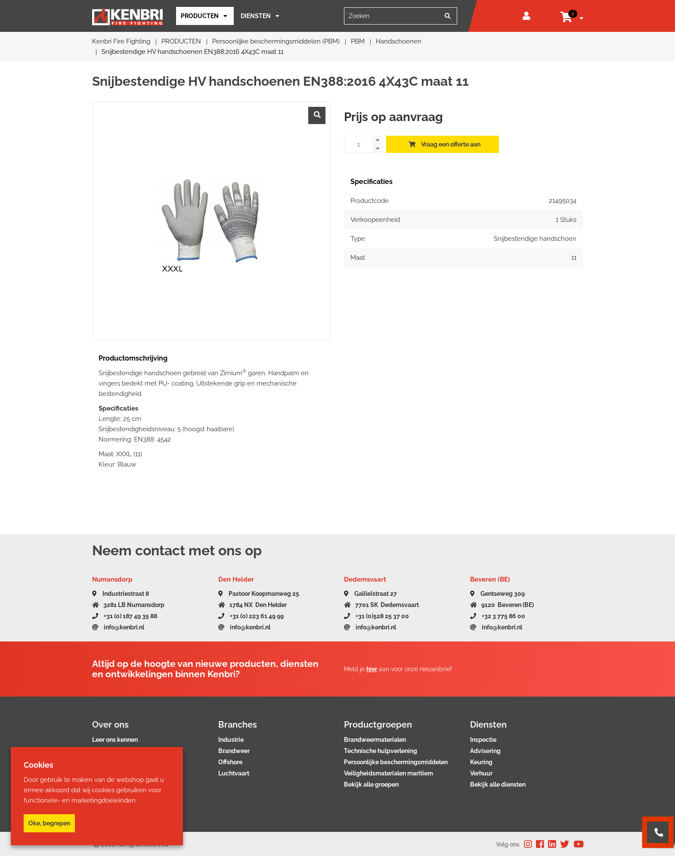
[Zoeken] (447, 16)
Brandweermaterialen (375, 739)
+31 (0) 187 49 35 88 (124, 616)
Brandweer (234, 750)
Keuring (481, 762)
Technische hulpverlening (380, 750)
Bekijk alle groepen (371, 784)
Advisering (485, 750)
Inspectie (483, 739)
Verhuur (481, 773)
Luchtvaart (233, 773)
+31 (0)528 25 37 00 (376, 616)
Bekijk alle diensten (498, 784)
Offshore (230, 762)
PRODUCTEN (200, 15)
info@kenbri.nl (118, 627)
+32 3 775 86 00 (497, 616)
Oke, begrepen (49, 823)
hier (371, 669)
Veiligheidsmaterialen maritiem (388, 773)
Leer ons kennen (115, 739)
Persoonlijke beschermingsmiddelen (396, 762)
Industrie (231, 739)
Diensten (256, 15)
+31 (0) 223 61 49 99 (251, 616)
